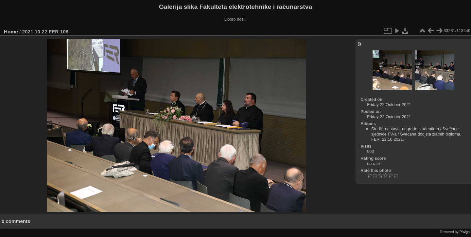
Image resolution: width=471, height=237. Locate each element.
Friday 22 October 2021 (389, 104)
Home (11, 31)
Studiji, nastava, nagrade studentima (405, 128)
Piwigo (465, 232)
